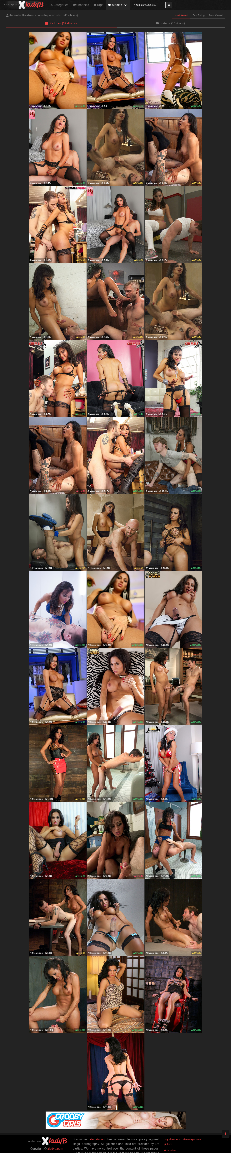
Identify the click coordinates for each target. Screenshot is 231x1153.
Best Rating (198, 15)
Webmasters (170, 1150)
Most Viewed (216, 15)
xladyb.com (55, 1149)
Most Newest (181, 15)
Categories (59, 5)
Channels (81, 5)
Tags (98, 5)
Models (115, 5)
